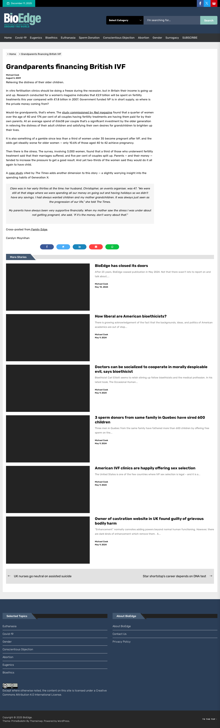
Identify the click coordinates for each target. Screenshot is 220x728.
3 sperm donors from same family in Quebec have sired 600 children (150, 419)
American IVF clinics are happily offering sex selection (145, 468)
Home (8, 37)
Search (208, 20)
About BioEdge (122, 626)
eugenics (36, 37)
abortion (143, 37)
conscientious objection (119, 37)
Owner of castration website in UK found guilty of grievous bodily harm (149, 520)
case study (16, 173)
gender (157, 37)
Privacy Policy (122, 641)
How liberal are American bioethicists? (131, 316)
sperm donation (89, 37)
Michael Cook (12, 75)
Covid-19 (20, 37)
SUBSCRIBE (189, 37)
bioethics (51, 37)
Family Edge (38, 229)
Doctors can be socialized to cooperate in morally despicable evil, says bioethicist (151, 369)
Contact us (119, 634)
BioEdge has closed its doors (121, 265)
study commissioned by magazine (87, 112)
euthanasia (68, 37)
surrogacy (172, 37)
